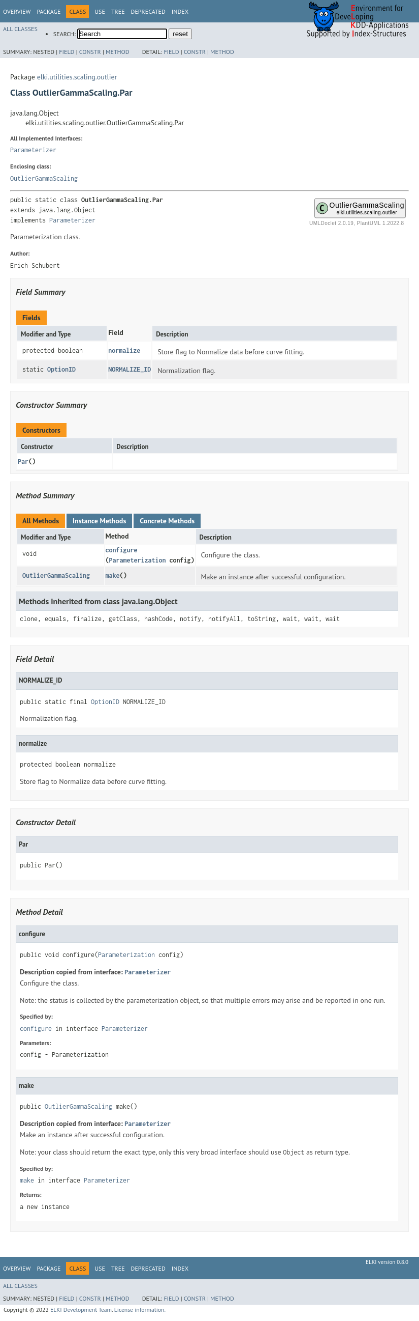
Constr (90, 51)
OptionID (61, 369)
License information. (140, 1309)
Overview (16, 11)
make (113, 575)
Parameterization (137, 560)
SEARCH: (64, 34)
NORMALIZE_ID (129, 369)
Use (99, 11)
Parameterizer (33, 150)
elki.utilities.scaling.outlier (77, 76)
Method (118, 51)
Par (23, 461)
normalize (124, 350)
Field (66, 51)
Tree (118, 11)
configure (122, 550)
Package (48, 11)
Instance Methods (99, 520)
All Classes (20, 29)
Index (180, 11)
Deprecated (148, 11)
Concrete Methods (167, 520)
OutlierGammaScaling (44, 178)
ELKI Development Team (81, 1309)
